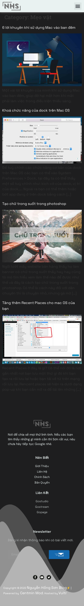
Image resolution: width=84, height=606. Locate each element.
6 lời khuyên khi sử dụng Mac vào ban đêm (38, 27)
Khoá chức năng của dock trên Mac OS (36, 110)
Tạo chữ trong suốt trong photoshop (34, 203)
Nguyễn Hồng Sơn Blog (47, 587)
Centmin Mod (31, 593)
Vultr (62, 593)
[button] (78, 6)
